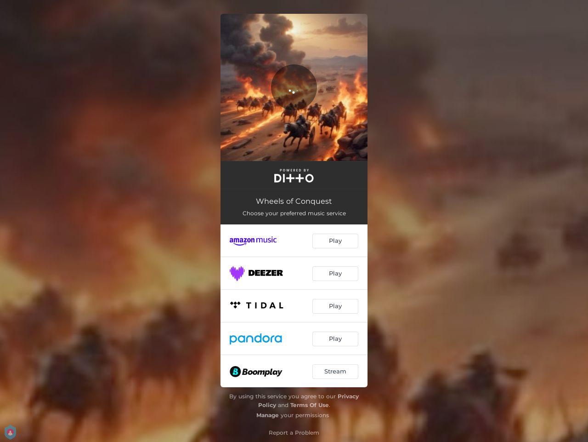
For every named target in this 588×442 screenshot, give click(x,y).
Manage (267, 415)
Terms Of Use (309, 405)
